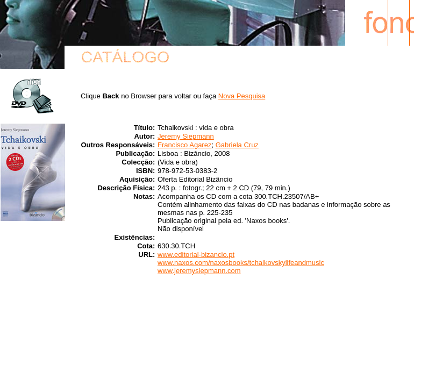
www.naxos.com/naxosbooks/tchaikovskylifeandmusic (241, 263)
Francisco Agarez (184, 145)
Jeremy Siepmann (186, 136)
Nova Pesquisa (241, 96)
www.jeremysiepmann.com (199, 271)
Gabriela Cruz (237, 145)
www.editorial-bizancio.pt (196, 254)
